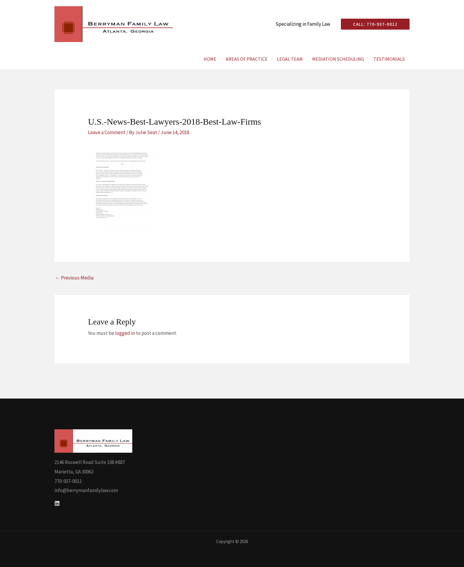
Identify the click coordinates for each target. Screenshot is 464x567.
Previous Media (74, 277)
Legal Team (290, 59)
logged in (125, 333)
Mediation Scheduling (338, 59)
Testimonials (389, 59)
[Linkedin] (57, 503)
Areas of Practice (247, 59)
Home (210, 59)
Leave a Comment (106, 132)
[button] (373, 24)
